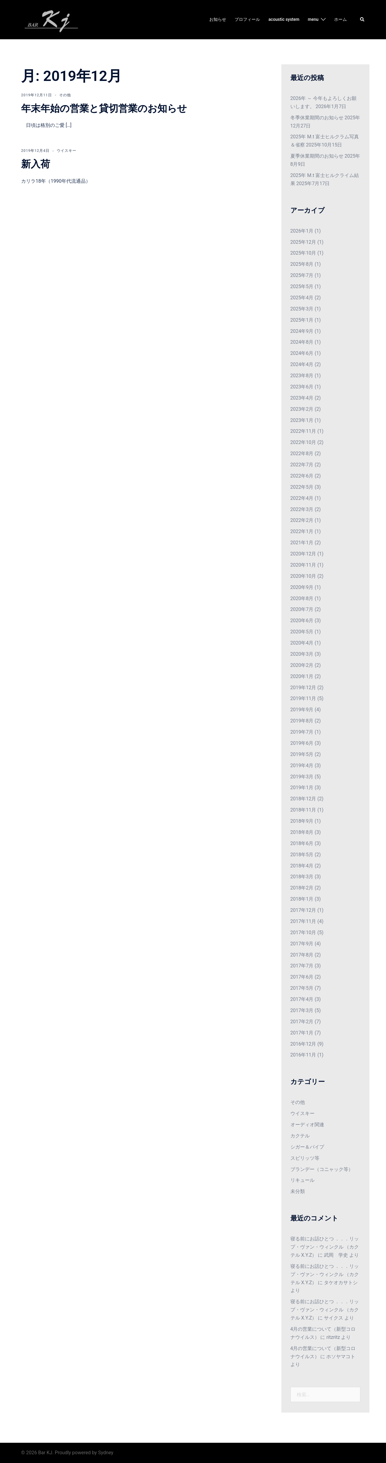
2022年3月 (302, 509)
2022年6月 (302, 476)
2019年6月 (302, 743)
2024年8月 (302, 342)
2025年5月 (302, 286)
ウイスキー (66, 151)
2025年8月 (302, 264)
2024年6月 (302, 353)
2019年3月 (302, 777)
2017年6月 (302, 977)
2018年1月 (302, 899)
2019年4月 (302, 765)
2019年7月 (302, 732)
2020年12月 (303, 554)
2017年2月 (302, 1021)
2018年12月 (303, 799)
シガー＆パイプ (307, 1147)
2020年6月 (302, 620)
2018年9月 (302, 821)
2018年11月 (303, 810)
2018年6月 (302, 843)
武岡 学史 (336, 1255)
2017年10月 (303, 932)
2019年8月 (302, 721)
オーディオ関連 (307, 1124)
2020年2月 (302, 665)
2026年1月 (302, 231)
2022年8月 (302, 453)
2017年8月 (302, 955)
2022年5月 (302, 487)
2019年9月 (302, 709)
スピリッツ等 (304, 1158)
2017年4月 (302, 999)
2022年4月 (302, 498)
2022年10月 (303, 442)
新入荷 (35, 164)
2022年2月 (302, 520)
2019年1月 (302, 787)
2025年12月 (303, 242)
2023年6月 (302, 387)
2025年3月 (302, 309)
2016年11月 (303, 1055)
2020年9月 (302, 587)
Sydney (105, 1452)
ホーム (340, 19)
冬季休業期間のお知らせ (316, 118)
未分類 (297, 1191)
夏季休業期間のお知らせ (316, 156)
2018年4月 (302, 866)
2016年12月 (303, 1044)
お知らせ (217, 19)
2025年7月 (302, 275)
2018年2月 (302, 888)
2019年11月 (303, 698)
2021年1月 (302, 542)
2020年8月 (302, 598)
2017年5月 (302, 988)
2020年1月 (302, 676)
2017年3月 (302, 1010)
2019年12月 (303, 687)
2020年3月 (302, 654)
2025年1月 (302, 320)
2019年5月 (302, 754)
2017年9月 (302, 944)
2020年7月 (302, 609)
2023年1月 (302, 420)
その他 (65, 95)
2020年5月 (302, 632)
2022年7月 (302, 465)
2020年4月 (302, 643)
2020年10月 (303, 576)
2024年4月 (302, 364)
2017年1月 (302, 1033)
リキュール (302, 1180)
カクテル (300, 1136)
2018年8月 (302, 832)
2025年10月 (303, 253)
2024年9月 (302, 331)
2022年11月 (303, 431)
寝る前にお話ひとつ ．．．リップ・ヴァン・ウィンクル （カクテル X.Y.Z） (324, 1247)
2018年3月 (302, 876)
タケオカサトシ (341, 1282)
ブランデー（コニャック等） (321, 1169)
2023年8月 (302, 375)
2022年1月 (302, 531)
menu (313, 19)
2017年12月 (303, 910)
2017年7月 (302, 966)
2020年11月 (303, 565)
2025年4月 (302, 298)
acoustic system (283, 19)
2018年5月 (302, 854)
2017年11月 (303, 921)
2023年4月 (302, 398)
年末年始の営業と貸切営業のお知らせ (104, 108)
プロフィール (247, 19)
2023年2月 (302, 409)
